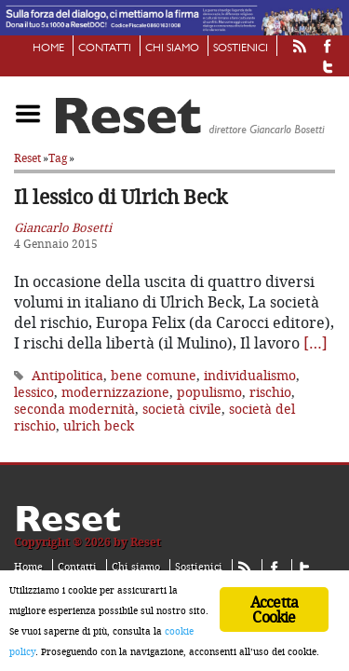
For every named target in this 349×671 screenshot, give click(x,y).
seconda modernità (74, 399)
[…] (315, 333)
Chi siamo (172, 48)
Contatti (104, 48)
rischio (270, 382)
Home (48, 48)
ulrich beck (98, 416)
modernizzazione (115, 382)
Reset (27, 149)
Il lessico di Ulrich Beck (120, 187)
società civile (181, 399)
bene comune (153, 366)
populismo (209, 382)
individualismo (250, 366)
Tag (57, 149)
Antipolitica (67, 366)
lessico (34, 382)
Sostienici (240, 48)
